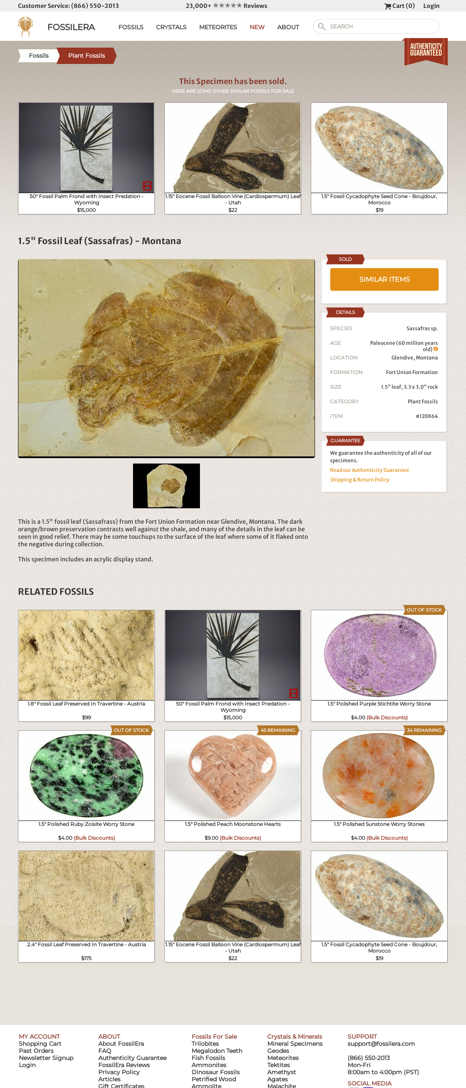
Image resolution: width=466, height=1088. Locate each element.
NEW (257, 27)
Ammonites (209, 1065)
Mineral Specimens (295, 1043)
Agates (277, 1079)
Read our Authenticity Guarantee (369, 470)
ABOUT (288, 27)
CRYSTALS (171, 27)
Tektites (278, 1065)
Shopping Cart (40, 1043)
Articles (109, 1079)
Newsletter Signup (46, 1058)
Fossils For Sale (214, 1036)
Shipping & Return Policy (359, 479)
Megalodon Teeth (217, 1051)
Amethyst (281, 1072)
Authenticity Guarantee (132, 1058)
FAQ (104, 1051)
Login (431, 6)
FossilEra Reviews (124, 1065)
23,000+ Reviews (226, 6)
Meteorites (283, 1058)
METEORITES (218, 27)
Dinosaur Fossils (216, 1072)
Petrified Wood (214, 1079)
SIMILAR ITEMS (384, 279)
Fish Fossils (208, 1058)
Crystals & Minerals (294, 1036)
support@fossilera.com (381, 1043)
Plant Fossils (423, 401)
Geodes (278, 1051)
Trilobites (205, 1043)
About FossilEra (121, 1043)
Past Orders (36, 1051)
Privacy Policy (119, 1072)
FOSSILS (130, 27)
